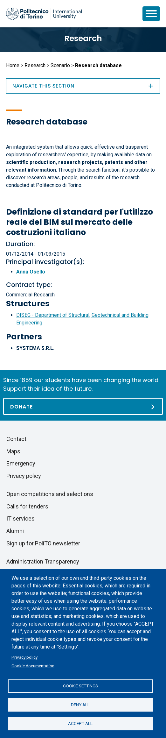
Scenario (60, 65)
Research (83, 38)
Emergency (20, 463)
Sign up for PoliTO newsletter (43, 543)
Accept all (80, 723)
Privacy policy (24, 657)
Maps (13, 451)
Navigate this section (83, 86)
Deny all (80, 704)
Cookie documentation (32, 665)
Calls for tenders (27, 506)
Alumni (15, 531)
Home (12, 65)
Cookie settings (80, 685)
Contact (16, 439)
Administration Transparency (42, 561)
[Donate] (83, 406)
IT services (20, 518)
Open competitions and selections (49, 494)
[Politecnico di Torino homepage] (44, 14)
